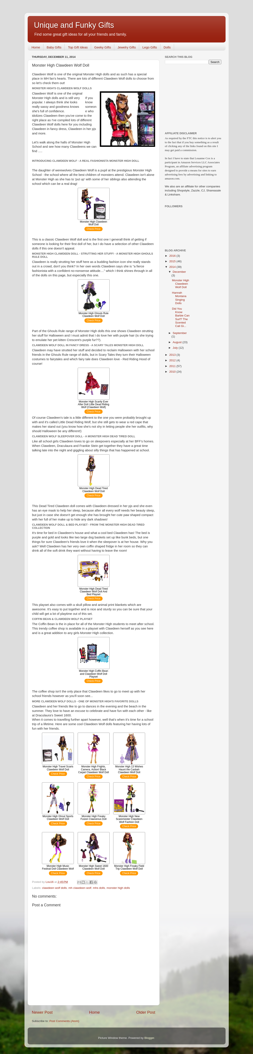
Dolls (167, 47)
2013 (172, 354)
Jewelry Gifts (126, 47)
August (178, 342)
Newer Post (42, 1012)
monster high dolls (118, 887)
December (179, 271)
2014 (172, 266)
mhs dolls (99, 887)
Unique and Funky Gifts (74, 25)
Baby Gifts (54, 47)
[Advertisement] (191, 97)
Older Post (145, 1012)
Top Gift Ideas (78, 47)
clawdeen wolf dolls (54, 887)
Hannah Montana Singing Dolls (179, 298)
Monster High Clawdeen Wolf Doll (180, 284)
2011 (172, 366)
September (180, 333)
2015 (172, 261)
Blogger (149, 1037)
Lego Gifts (149, 47)
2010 (172, 371)
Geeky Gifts (102, 47)
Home (35, 47)
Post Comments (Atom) (64, 1021)
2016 (172, 255)
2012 (172, 360)
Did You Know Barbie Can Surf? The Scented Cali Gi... (181, 317)
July (176, 347)
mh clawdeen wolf (80, 887)
